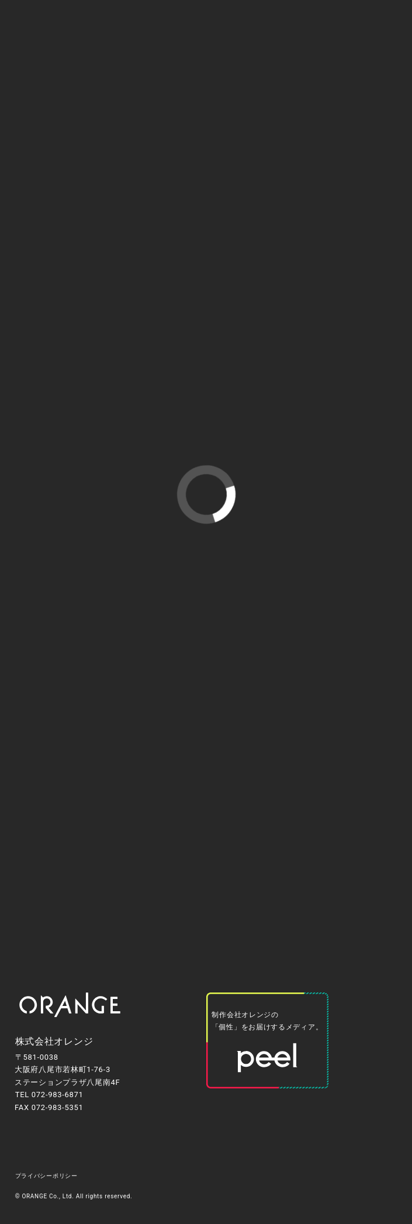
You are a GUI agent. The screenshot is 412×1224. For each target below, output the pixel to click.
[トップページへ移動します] (70, 1005)
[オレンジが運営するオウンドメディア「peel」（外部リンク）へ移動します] (267, 1041)
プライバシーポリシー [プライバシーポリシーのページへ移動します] (46, 1176)
